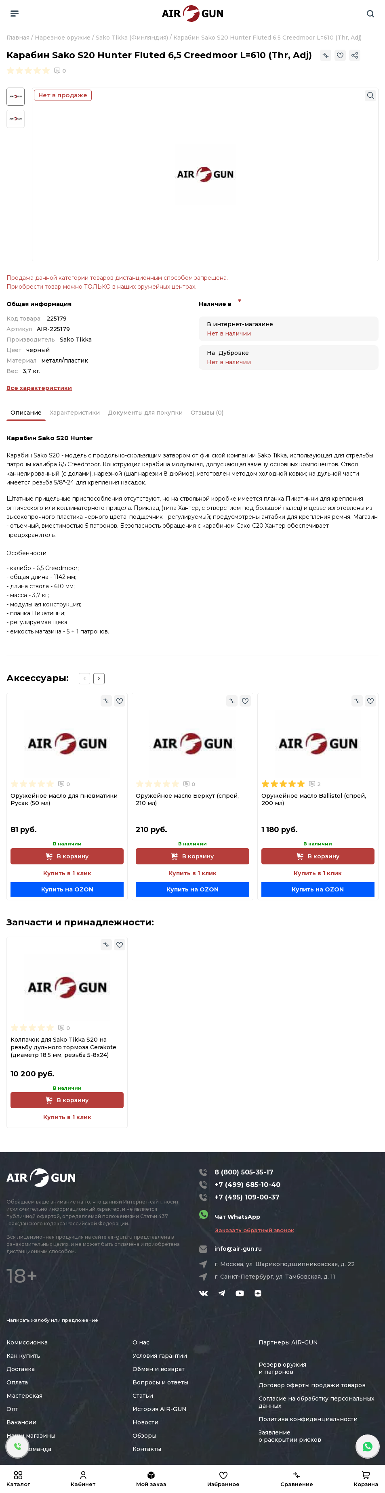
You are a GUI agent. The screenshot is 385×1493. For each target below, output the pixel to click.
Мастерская (24, 1395)
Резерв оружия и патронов (282, 1368)
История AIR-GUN (160, 1409)
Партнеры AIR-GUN (288, 1342)
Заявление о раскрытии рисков (290, 1436)
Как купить (23, 1355)
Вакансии (21, 1422)
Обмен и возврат (159, 1369)
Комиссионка (27, 1342)
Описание (26, 412)
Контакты (147, 1449)
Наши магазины (30, 1435)
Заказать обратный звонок (254, 1230)
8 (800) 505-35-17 (244, 1172)
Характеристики (75, 412)
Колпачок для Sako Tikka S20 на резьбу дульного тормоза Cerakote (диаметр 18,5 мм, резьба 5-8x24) (63, 1047)
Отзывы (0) (207, 412)
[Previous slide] (84, 678)
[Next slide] (99, 678)
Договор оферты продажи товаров (312, 1385)
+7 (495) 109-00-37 (247, 1197)
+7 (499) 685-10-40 (247, 1185)
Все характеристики (39, 388)
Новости (145, 1422)
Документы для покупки (145, 412)
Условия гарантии (160, 1355)
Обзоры (144, 1435)
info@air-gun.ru (238, 1248)
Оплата (17, 1382)
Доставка (20, 1369)
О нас (141, 1342)
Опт (12, 1409)
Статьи (143, 1395)
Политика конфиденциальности (308, 1419)
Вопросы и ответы (160, 1382)
